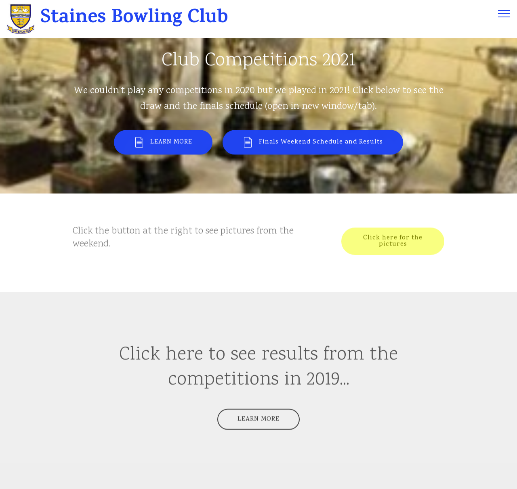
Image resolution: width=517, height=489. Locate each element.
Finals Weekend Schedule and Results (313, 143)
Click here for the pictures (392, 242)
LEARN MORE (163, 143)
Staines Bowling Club (136, 19)
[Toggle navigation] (504, 13)
